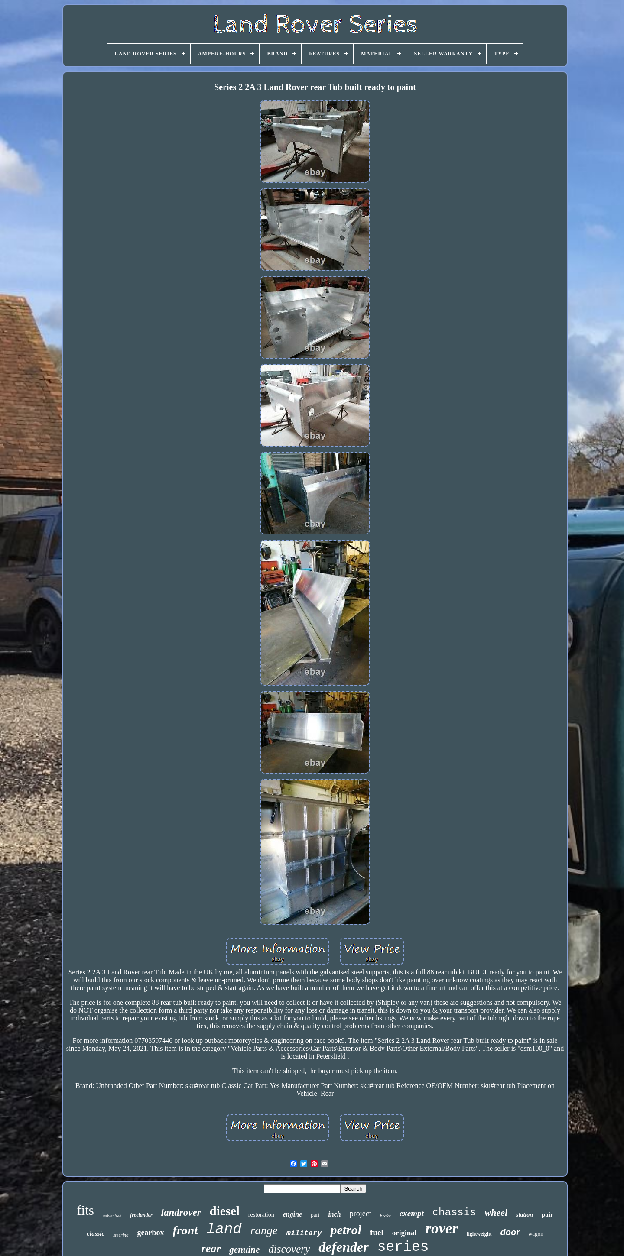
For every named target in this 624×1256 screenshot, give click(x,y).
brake (385, 1215)
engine (292, 1214)
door (510, 1232)
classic (95, 1233)
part (315, 1214)
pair (547, 1214)
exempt (412, 1213)
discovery (289, 1249)
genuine (244, 1249)
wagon (535, 1233)
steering (120, 1234)
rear (211, 1248)
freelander (141, 1215)
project (360, 1213)
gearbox (150, 1232)
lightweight (479, 1234)
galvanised (112, 1216)
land (224, 1229)
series (403, 1247)
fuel (377, 1232)
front (185, 1230)
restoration (261, 1214)
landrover (181, 1212)
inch (334, 1214)
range (264, 1230)
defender (343, 1247)
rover (441, 1228)
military (304, 1233)
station (524, 1214)
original (404, 1233)
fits (85, 1210)
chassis (454, 1212)
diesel (225, 1211)
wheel (496, 1212)
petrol (345, 1230)
